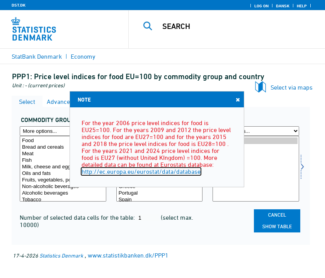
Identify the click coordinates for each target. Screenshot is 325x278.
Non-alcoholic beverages (63, 186)
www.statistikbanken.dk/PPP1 (128, 255)
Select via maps (292, 87)
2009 (256, 173)
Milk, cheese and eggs (63, 167)
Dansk (282, 5)
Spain (159, 200)
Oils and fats (63, 173)
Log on (261, 5)
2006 (256, 180)
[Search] (237, 26)
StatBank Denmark (37, 56)
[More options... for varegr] (63, 131)
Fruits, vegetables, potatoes (63, 180)
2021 (256, 147)
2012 (256, 167)
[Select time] (256, 169)
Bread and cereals (63, 147)
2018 (256, 154)
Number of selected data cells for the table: (78, 217)
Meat (63, 154)
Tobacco (63, 200)
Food (63, 140)
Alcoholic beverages (63, 193)
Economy (83, 56)
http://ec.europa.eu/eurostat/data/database (141, 171)
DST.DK (19, 5)
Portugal (159, 193)
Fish (63, 160)
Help (302, 5)
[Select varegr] (63, 169)
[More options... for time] (256, 131)
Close (237, 99)
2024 (256, 140)
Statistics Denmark (61, 255)
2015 (256, 160)
